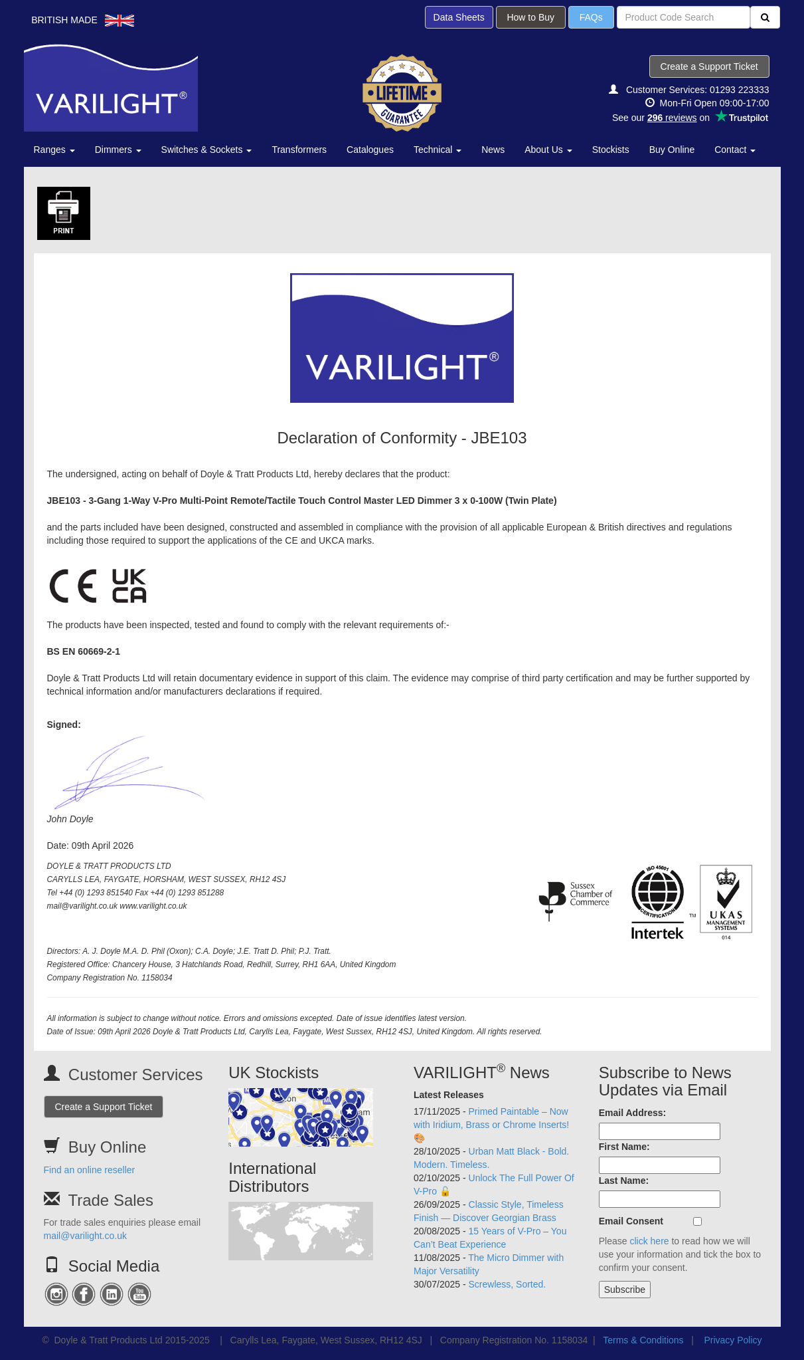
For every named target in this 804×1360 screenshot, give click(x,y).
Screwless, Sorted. (507, 1284)
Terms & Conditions (643, 1340)
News (493, 149)
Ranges (54, 149)
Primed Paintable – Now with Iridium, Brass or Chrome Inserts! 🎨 (491, 1124)
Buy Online (671, 149)
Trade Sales (110, 1200)
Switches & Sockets (206, 149)
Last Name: (624, 1180)
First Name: (624, 1146)
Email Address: (632, 1112)
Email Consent (631, 1221)
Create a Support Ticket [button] (709, 66)
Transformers (299, 149)
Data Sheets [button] (459, 17)
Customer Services (135, 1074)
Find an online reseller (89, 1170)
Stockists (610, 149)
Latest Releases (449, 1094)
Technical (437, 149)
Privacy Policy (733, 1340)
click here (649, 1241)
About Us (548, 149)
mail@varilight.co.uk (85, 1235)
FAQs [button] (591, 17)
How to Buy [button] (531, 17)
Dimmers (118, 149)
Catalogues (370, 149)
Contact (735, 149)
